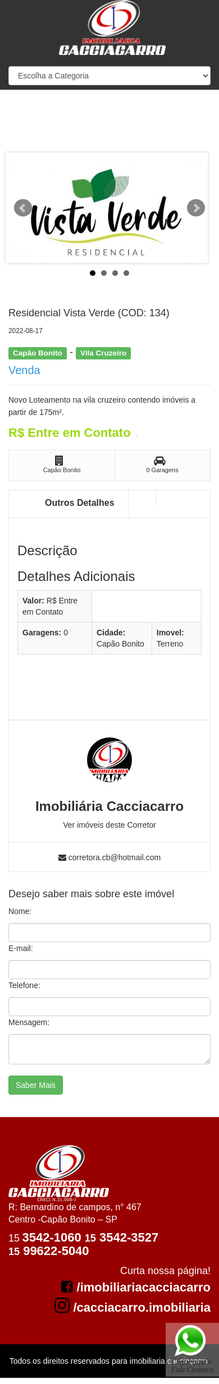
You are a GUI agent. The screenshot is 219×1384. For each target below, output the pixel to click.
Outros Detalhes (80, 503)
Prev (23, 208)
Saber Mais (36, 1085)
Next (196, 208)
